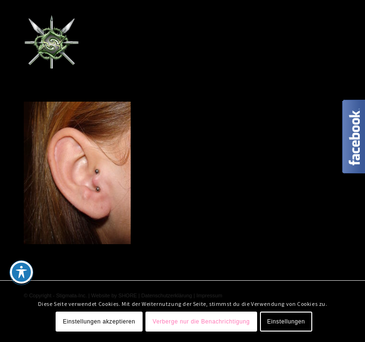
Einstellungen (286, 321)
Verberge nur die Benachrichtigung (201, 321)
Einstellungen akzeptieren (99, 321)
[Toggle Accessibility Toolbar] (21, 272)
